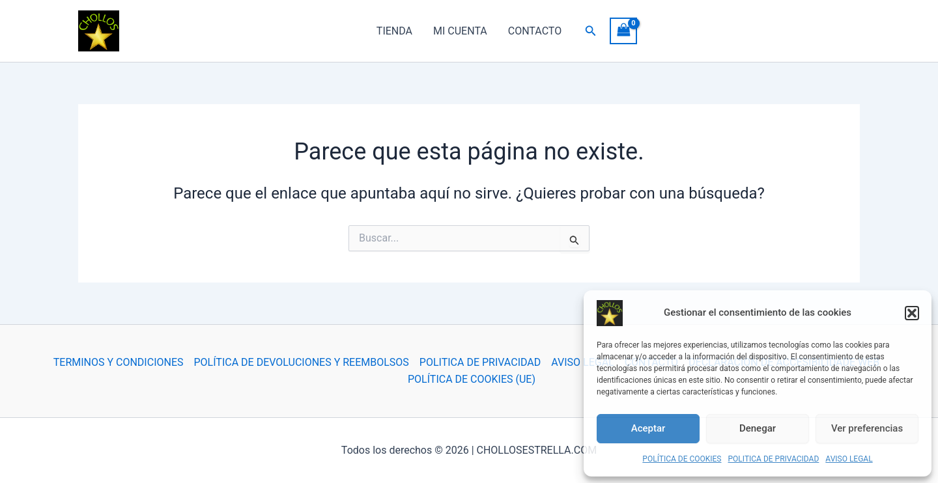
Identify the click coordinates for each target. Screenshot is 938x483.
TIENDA (394, 31)
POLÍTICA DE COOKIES (681, 458)
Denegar (757, 428)
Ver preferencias (867, 428)
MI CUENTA (460, 31)
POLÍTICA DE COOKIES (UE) (471, 379)
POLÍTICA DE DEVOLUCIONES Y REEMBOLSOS (301, 362)
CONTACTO (534, 31)
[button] (911, 313)
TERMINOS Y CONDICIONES (118, 362)
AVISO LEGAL (848, 458)
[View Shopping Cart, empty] (623, 31)
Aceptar (648, 428)
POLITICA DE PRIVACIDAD (773, 458)
